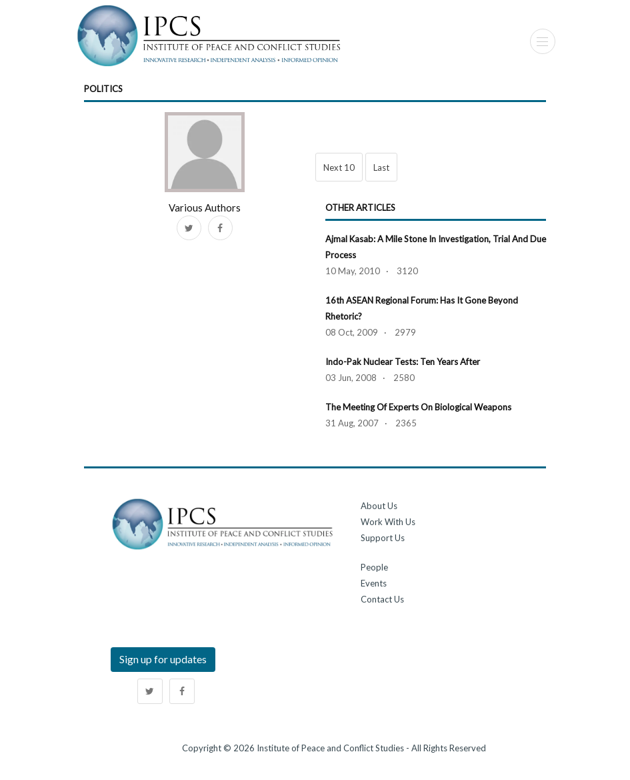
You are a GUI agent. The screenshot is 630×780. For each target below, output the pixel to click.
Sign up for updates (163, 659)
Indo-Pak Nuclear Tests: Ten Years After (402, 361)
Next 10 (339, 167)
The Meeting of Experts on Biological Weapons (418, 407)
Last (381, 167)
